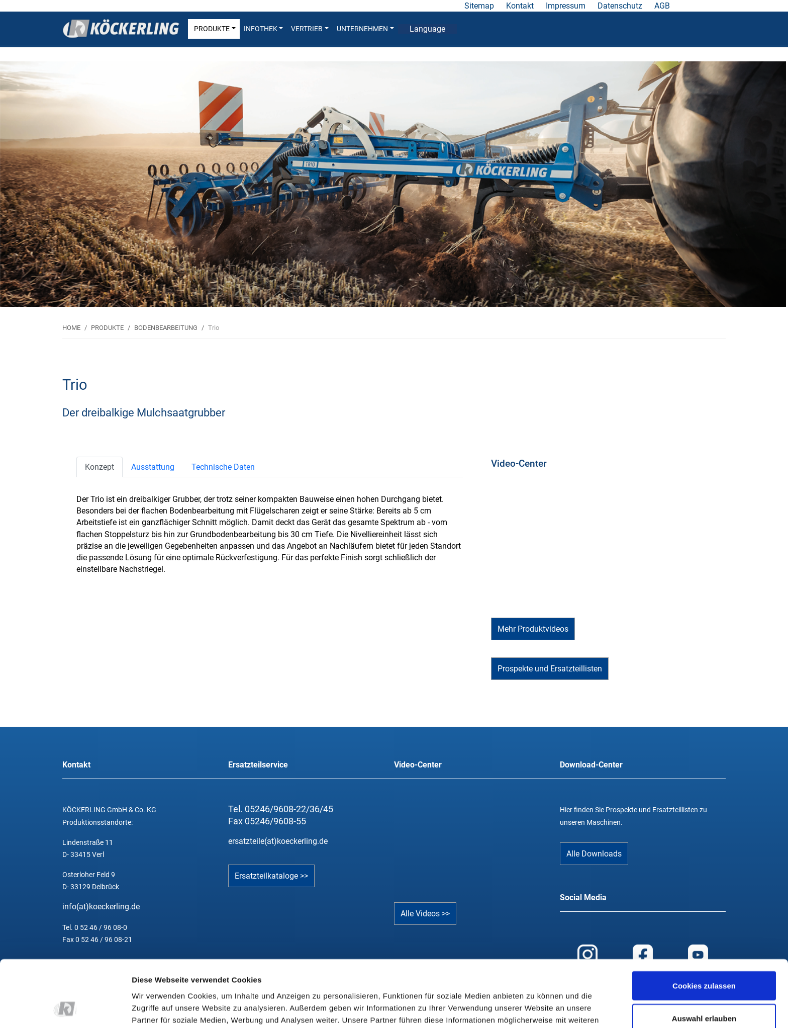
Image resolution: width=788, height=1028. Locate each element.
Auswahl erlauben (704, 956)
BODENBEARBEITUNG (166, 327)
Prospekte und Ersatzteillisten (550, 668)
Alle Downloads (594, 854)
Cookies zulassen (704, 923)
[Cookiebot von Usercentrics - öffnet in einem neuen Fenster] (65, 1008)
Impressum (565, 6)
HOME (71, 327)
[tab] (99, 467)
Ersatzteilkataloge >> (271, 876)
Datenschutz (620, 6)
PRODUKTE (215, 29)
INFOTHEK (263, 29)
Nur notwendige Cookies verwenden (704, 995)
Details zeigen (534, 1002)
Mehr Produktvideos (533, 629)
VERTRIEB (310, 29)
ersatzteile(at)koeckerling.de (278, 841)
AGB (662, 6)
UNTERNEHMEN (365, 29)
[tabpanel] (393, 183)
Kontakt (520, 6)
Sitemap (479, 6)
